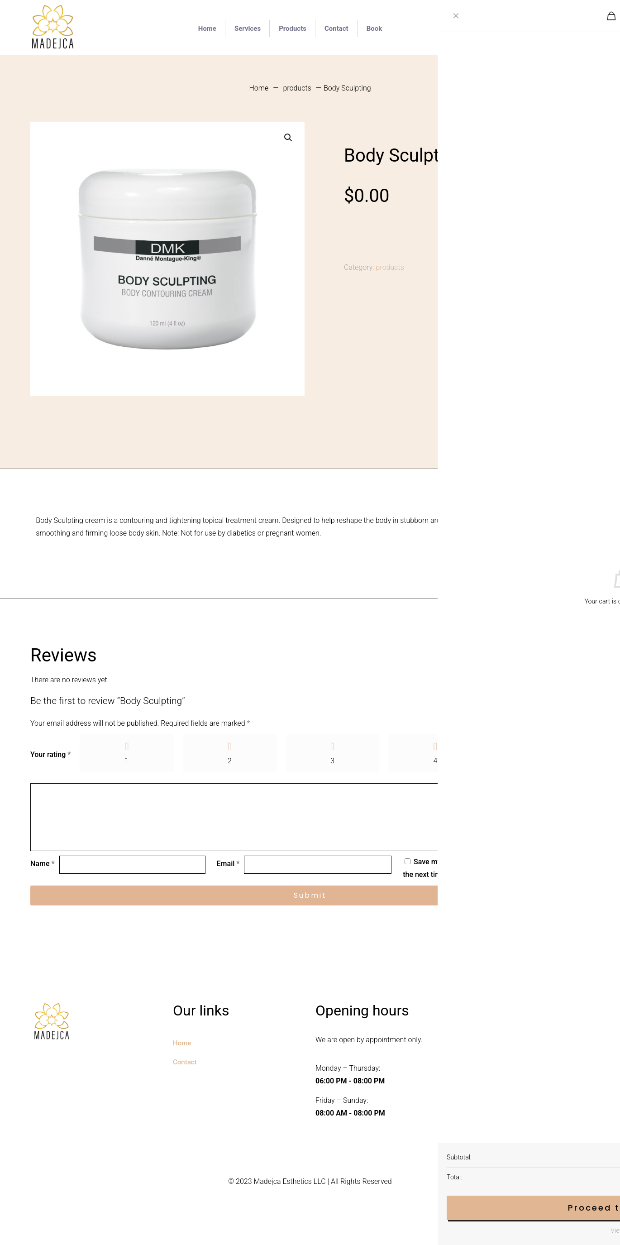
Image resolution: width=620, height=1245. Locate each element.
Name (42, 864)
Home (258, 88)
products (297, 88)
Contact (185, 1062)
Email (228, 864)
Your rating (50, 754)
